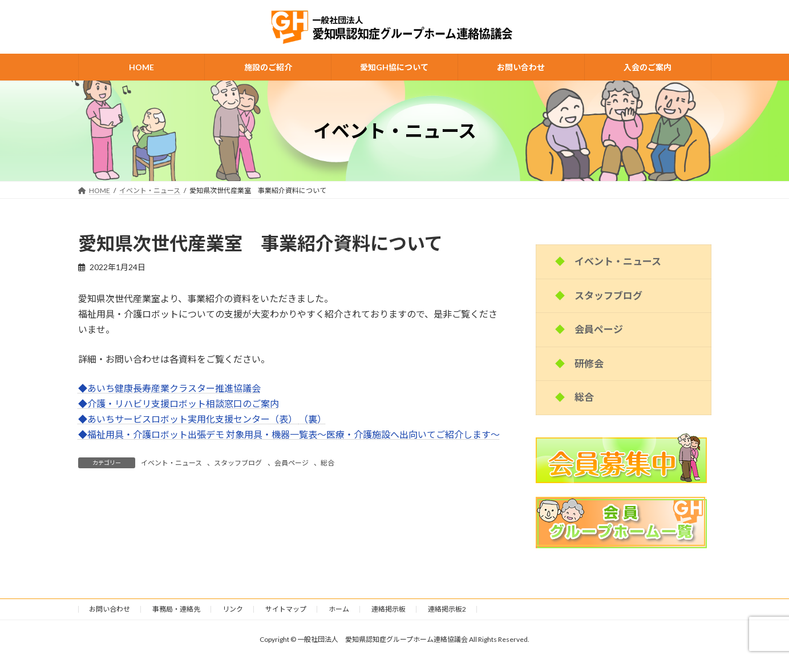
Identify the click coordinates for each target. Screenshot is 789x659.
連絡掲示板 (388, 609)
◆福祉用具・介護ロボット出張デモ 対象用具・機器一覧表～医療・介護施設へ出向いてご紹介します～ (289, 434)
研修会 (589, 363)
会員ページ (291, 463)
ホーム (339, 609)
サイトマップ (285, 609)
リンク (232, 609)
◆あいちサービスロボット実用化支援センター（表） (188, 418)
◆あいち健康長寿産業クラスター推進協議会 (169, 388)
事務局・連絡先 (176, 609)
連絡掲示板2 (447, 609)
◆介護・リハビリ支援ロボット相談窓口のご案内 (178, 403)
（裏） (312, 418)
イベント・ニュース (171, 463)
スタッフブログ (238, 463)
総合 (327, 463)
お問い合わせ (109, 609)
